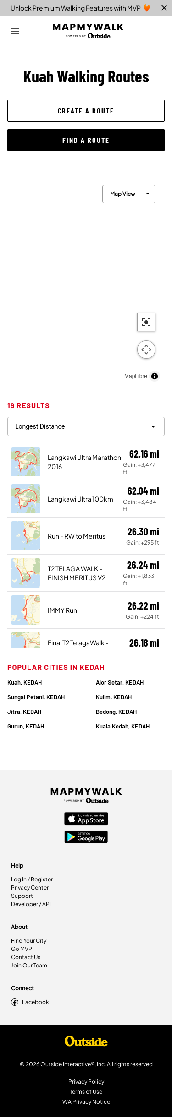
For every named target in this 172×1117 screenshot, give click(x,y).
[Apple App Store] (86, 819)
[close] (164, 8)
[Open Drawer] (15, 31)
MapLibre (135, 376)
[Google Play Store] (86, 838)
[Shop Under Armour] (86, 1043)
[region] (86, 281)
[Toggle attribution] (154, 376)
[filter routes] (86, 426)
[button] (86, 111)
